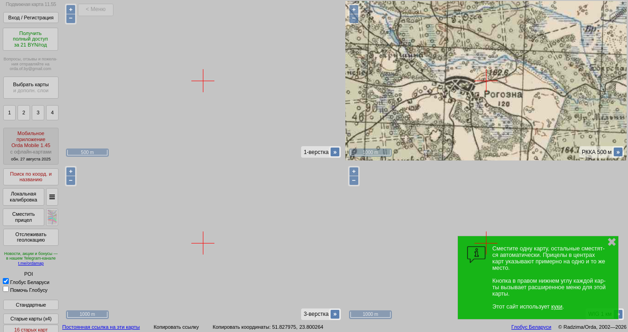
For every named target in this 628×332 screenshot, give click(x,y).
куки (557, 306)
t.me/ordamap (31, 263)
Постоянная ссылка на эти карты (101, 327)
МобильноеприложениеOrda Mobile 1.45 (31, 145)
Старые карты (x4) (30, 318)
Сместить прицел (23, 217)
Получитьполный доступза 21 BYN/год (30, 38)
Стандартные (31, 305)
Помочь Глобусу (25, 290)
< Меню (96, 9)
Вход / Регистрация (30, 17)
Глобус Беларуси (26, 282)
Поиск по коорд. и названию (31, 177)
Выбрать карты (30, 87)
